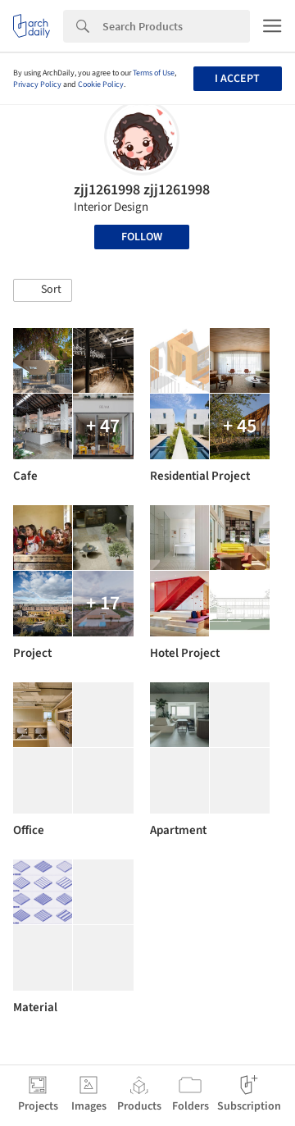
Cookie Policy (101, 84)
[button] (42, 290)
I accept (237, 79)
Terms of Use (154, 73)
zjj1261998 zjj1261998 (142, 190)
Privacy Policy (37, 84)
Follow (141, 237)
